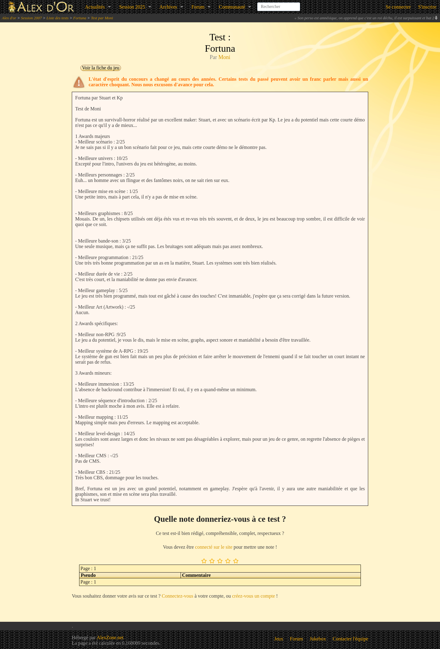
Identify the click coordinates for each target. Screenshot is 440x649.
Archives (168, 6)
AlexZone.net (110, 637)
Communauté (232, 6)
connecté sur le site (213, 547)
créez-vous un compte (253, 596)
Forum (198, 6)
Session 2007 (31, 18)
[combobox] (278, 4)
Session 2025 (132, 6)
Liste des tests (57, 18)
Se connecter (398, 6)
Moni (224, 57)
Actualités (95, 6)
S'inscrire (427, 6)
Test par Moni (102, 18)
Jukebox (318, 638)
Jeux (278, 638)
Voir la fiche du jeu (100, 67)
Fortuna (79, 18)
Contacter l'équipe (350, 638)
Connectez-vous (177, 596)
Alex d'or (9, 18)
